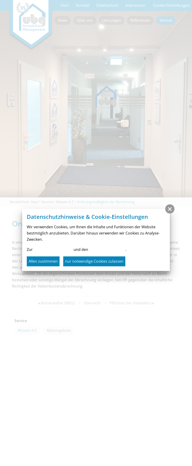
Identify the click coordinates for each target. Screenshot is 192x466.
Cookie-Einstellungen (107, 249)
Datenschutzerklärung (53, 249)
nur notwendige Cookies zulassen (94, 261)
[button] (169, 209)
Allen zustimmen (43, 261)
